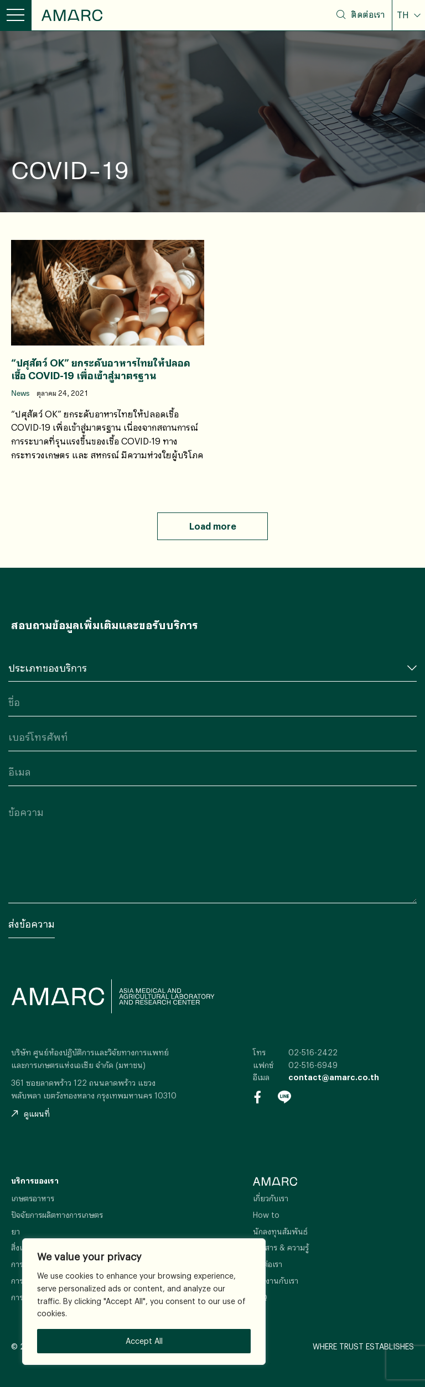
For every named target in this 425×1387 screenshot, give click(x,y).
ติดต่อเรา (368, 14)
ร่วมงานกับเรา (275, 1280)
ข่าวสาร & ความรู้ (281, 1247)
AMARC (72, 15)
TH (404, 15)
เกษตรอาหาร (32, 1198)
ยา (15, 1231)
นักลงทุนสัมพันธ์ (280, 1231)
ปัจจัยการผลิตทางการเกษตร (57, 1215)
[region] (144, 1301)
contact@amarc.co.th (333, 1077)
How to (266, 1215)
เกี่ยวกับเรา (270, 1198)
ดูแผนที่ (30, 1113)
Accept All (144, 1341)
